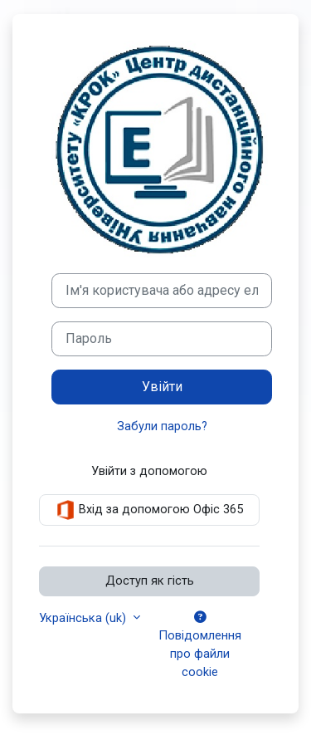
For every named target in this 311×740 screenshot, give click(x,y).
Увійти (162, 387)
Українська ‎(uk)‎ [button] (84, 617)
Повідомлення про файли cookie (199, 645)
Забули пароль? (162, 426)
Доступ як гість (149, 580)
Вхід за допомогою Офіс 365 (149, 510)
